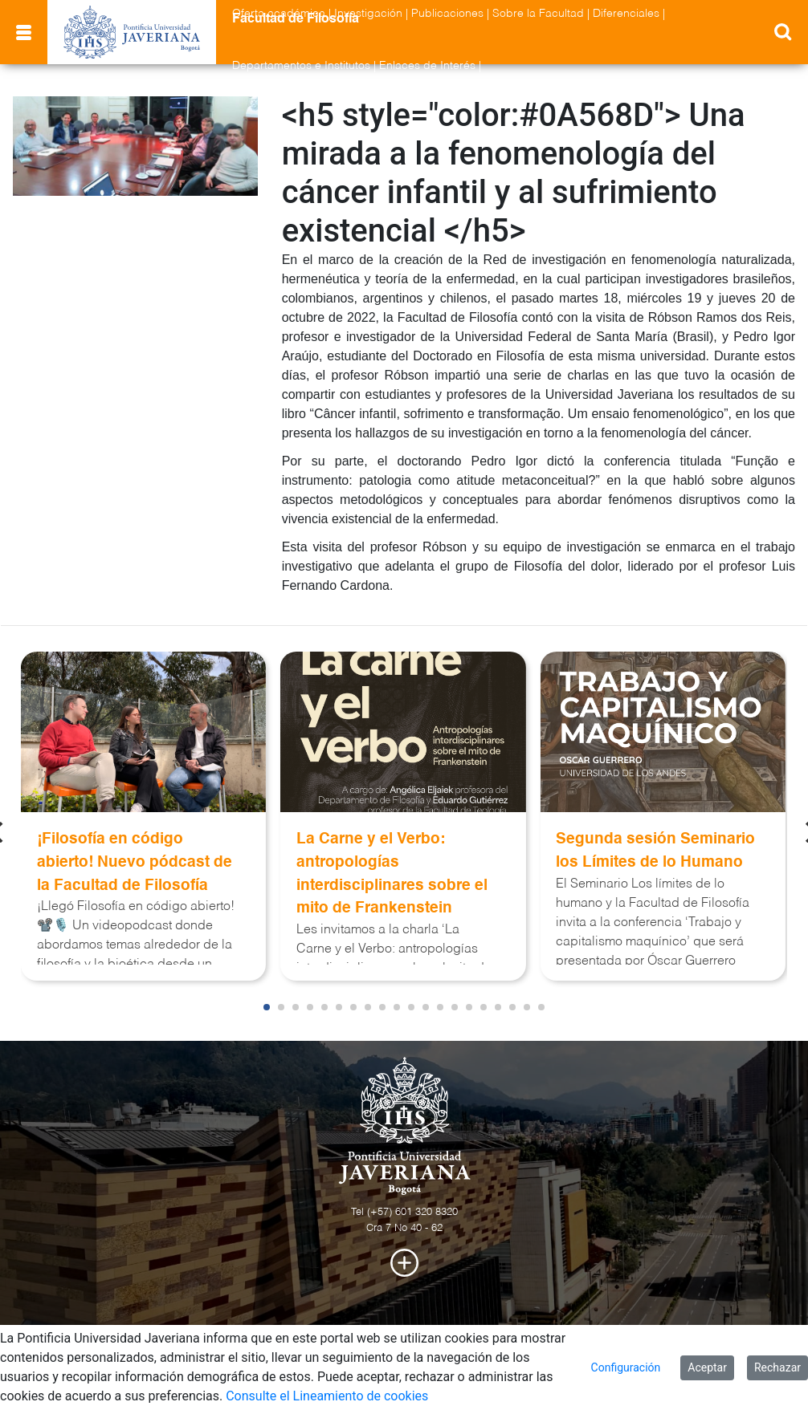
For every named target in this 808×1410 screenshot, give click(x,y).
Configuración (626, 1367)
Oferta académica (278, 13)
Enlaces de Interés (427, 65)
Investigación (368, 13)
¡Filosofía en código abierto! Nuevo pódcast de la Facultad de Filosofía (134, 862)
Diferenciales (626, 13)
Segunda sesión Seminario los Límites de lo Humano (655, 850)
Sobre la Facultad (538, 13)
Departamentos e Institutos (301, 65)
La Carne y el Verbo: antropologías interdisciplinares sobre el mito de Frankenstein (392, 873)
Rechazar (777, 1367)
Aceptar (707, 1367)
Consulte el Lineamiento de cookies (327, 1396)
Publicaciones (447, 13)
